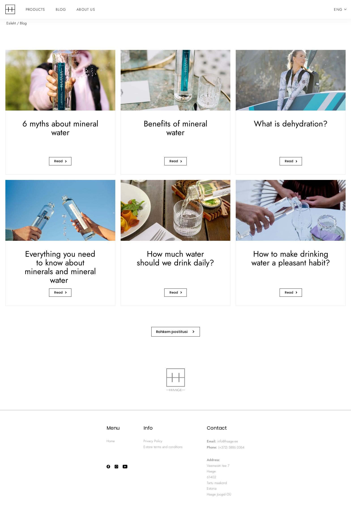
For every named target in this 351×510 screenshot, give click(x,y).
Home (111, 441)
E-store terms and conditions (162, 447)
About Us (86, 9)
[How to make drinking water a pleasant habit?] (290, 243)
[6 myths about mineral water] (60, 112)
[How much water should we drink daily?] (175, 243)
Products (35, 9)
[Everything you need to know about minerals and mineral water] (60, 243)
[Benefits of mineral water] (175, 112)
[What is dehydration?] (290, 112)
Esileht (11, 23)
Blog (61, 9)
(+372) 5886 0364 (231, 447)
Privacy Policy (152, 441)
